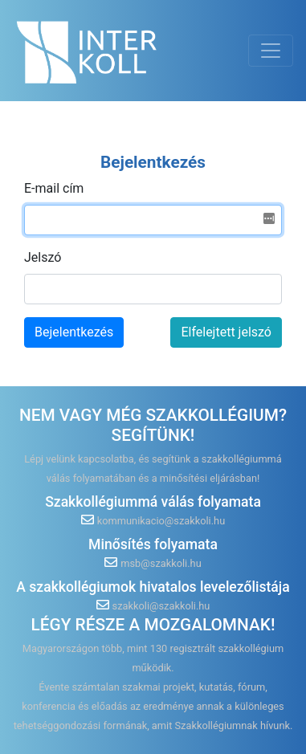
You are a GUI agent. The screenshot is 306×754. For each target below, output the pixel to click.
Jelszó (42, 257)
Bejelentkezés (74, 332)
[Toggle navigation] (270, 51)
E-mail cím (54, 188)
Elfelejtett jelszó (226, 332)
